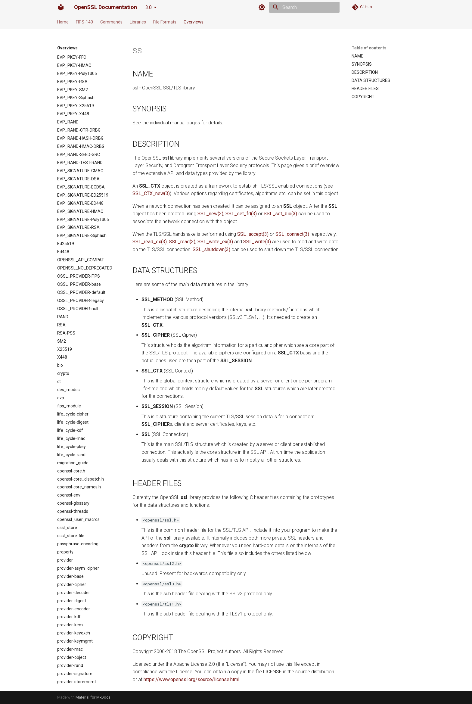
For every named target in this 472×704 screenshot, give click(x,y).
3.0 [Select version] (148, 7)
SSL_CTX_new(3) (151, 193)
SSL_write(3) (257, 242)
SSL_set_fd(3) (241, 213)
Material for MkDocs (93, 697)
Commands (111, 22)
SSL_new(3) (210, 213)
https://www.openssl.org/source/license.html (191, 679)
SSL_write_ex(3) (215, 242)
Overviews (193, 22)
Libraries (138, 22)
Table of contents (369, 47)
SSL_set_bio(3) (280, 213)
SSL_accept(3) (253, 234)
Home (63, 22)
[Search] (304, 7)
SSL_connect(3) (292, 234)
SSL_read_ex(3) (149, 242)
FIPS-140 (84, 22)
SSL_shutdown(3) (211, 249)
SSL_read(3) (182, 242)
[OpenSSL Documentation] (61, 7)
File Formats (164, 22)
